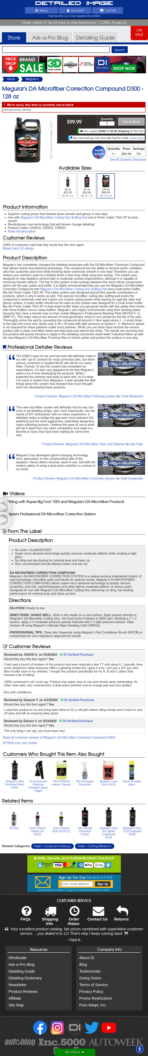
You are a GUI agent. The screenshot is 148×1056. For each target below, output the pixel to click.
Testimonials (89, 971)
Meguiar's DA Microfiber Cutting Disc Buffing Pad (54, 217)
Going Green (90, 978)
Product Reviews (22, 991)
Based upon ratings (18, 248)
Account (75, 10)
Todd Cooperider (131, 478)
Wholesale (17, 958)
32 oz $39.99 (87, 186)
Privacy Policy (91, 991)
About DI (86, 958)
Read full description (22, 231)
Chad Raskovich (132, 396)
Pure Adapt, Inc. (93, 1005)
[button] (139, 1049)
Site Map (16, 1005)
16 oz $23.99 (67, 186)
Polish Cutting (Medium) (94, 846)
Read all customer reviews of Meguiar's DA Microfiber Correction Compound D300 (59, 737)
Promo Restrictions (95, 998)
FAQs (25, 916)
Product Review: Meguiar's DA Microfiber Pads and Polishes (83, 444)
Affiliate (14, 998)
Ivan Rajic (136, 444)
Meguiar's (32, 79)
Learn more (137, 138)
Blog (83, 964)
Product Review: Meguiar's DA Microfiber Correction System (74, 478)
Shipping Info (50, 918)
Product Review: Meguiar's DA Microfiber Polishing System (75, 396)
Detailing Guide (21, 971)
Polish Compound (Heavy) (52, 846)
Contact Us (97, 916)
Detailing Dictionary (25, 978)
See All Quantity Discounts (128, 159)
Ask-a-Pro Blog (21, 964)
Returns (121, 916)
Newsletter (17, 985)
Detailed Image (74, 3)
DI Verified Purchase (76, 654)
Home (11, 79)
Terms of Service (93, 985)
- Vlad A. (74, 940)
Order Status (73, 918)
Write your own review (20, 742)
